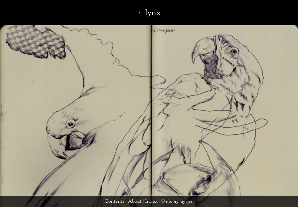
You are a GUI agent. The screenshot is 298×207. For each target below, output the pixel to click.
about (143, 202)
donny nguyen (177, 202)
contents (127, 202)
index (156, 202)
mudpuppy (147, 18)
